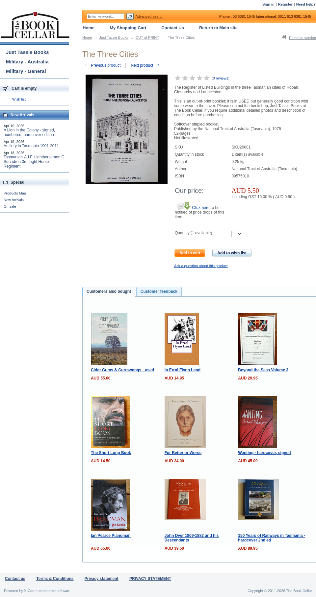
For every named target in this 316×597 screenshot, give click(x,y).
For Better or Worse (183, 452)
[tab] (108, 292)
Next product (145, 65)
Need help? (306, 4)
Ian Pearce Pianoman (111, 535)
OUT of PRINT (147, 37)
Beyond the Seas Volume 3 (263, 370)
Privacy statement (101, 578)
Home (87, 37)
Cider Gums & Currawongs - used (122, 370)
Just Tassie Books (113, 37)
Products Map (15, 193)
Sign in (268, 4)
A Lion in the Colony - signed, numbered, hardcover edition (29, 132)
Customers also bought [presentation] (109, 291)
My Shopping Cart (128, 27)
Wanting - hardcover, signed (264, 452)
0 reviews (220, 78)
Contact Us (172, 27)
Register (285, 4)
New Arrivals (14, 200)
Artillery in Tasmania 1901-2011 (31, 146)
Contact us (15, 578)
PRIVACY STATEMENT (150, 578)
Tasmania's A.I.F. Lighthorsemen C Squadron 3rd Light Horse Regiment (34, 162)
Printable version (302, 38)
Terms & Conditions (54, 578)
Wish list (19, 99)
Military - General (26, 71)
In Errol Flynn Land (182, 370)
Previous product (102, 65)
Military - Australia (27, 61)
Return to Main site (218, 27)
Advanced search (150, 16)
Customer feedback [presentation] (159, 291)
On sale (10, 206)
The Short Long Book (111, 452)
